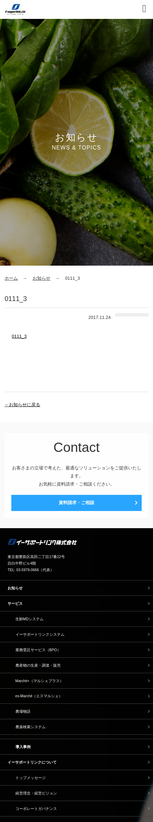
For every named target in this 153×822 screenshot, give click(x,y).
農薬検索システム (30, 727)
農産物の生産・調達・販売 (38, 665)
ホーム (11, 278)
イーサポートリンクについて (32, 762)
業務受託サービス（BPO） (38, 650)
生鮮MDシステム (29, 619)
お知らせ (41, 278)
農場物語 (23, 711)
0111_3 (19, 336)
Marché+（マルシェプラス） (39, 681)
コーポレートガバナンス (36, 809)
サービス (15, 603)
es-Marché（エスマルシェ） (39, 696)
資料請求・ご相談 (76, 502)
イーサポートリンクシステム (39, 634)
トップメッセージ (30, 778)
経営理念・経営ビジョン (36, 793)
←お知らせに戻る (22, 404)
